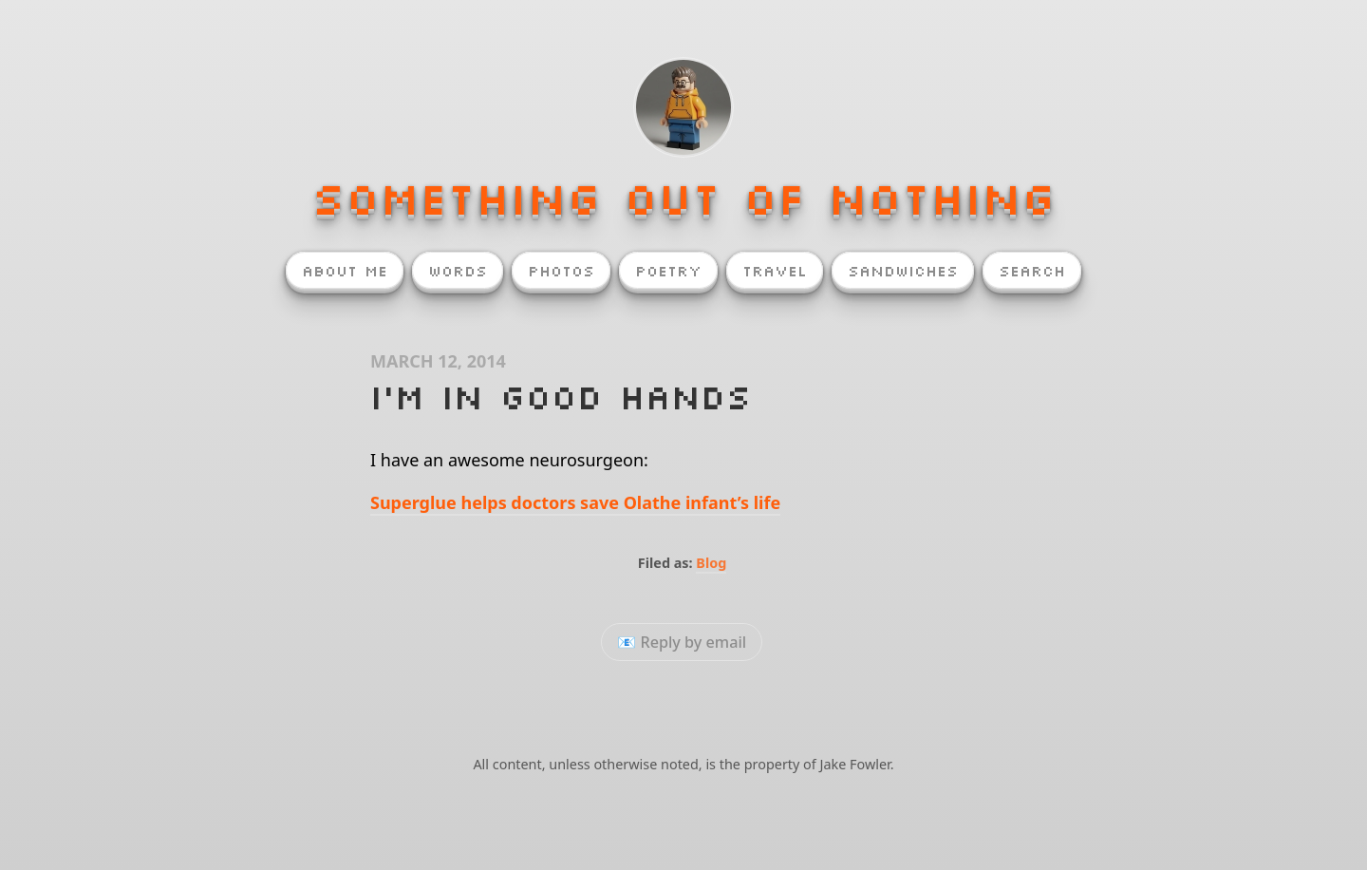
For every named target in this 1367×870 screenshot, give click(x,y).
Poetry (668, 270)
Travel (774, 270)
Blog (711, 563)
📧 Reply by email (681, 642)
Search (1032, 270)
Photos (561, 270)
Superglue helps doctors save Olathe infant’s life (575, 502)
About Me (344, 270)
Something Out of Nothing (683, 197)
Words (457, 270)
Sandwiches (903, 270)
